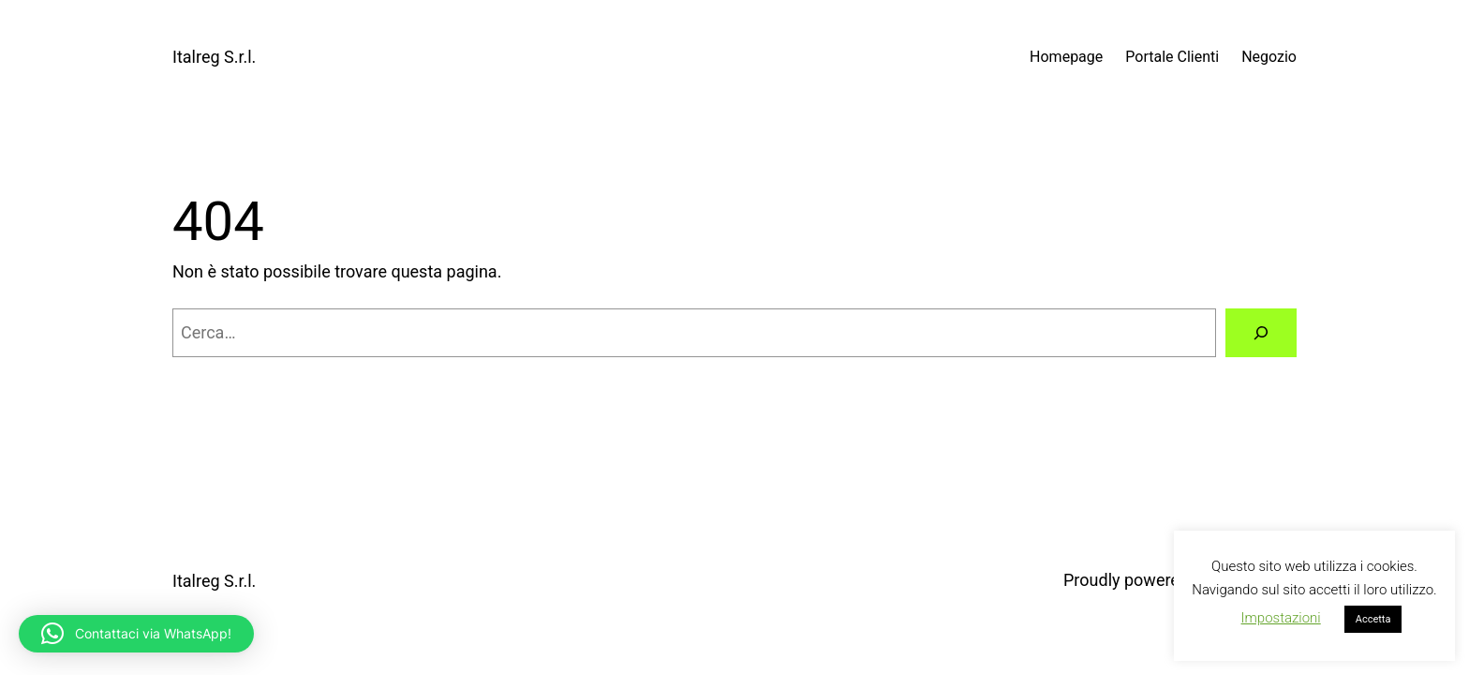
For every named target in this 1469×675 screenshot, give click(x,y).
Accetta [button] (1373, 619)
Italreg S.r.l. (214, 57)
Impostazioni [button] (1281, 617)
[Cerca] (1261, 332)
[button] (136, 633)
